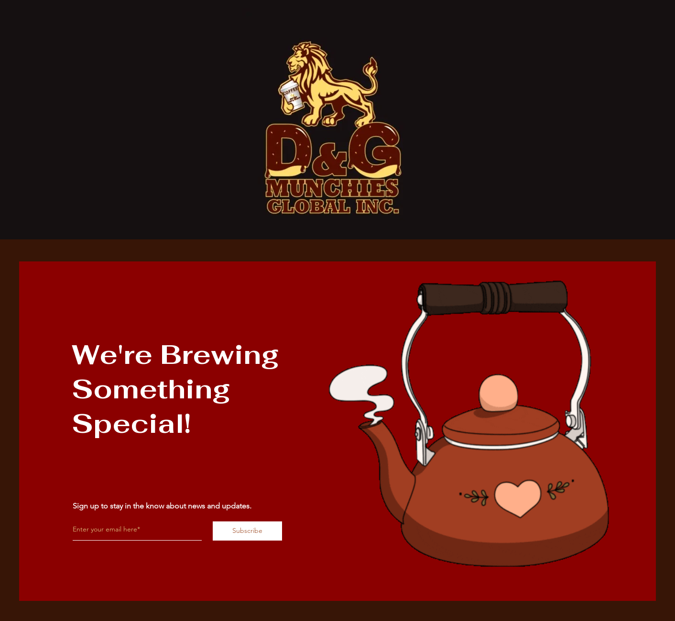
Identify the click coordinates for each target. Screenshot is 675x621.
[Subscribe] (247, 531)
